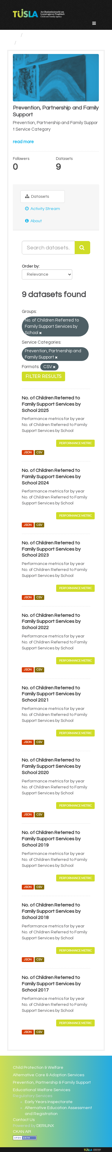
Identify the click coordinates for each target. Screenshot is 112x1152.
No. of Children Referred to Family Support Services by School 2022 (51, 621)
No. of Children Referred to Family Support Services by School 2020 (51, 766)
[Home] (15, 35)
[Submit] (82, 247)
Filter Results (43, 376)
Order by (30, 266)
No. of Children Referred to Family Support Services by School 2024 (51, 476)
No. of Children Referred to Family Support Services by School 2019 (51, 838)
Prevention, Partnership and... (55, 43)
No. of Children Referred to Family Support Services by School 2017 (51, 983)
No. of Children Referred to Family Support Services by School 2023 (51, 549)
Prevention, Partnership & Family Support (52, 1082)
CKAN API (22, 1132)
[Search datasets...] (48, 247)
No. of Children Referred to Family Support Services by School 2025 (51, 404)
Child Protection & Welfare (38, 1067)
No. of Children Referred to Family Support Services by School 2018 (51, 911)
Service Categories (48, 35)
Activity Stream (42, 208)
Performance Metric (75, 443)
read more (23, 142)
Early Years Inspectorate (49, 1102)
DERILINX (45, 1126)
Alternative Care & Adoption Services (48, 1075)
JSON (28, 452)
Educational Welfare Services (41, 1090)
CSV (39, 452)
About (33, 221)
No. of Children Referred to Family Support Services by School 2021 (51, 694)
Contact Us (24, 1120)
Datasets (37, 196)
